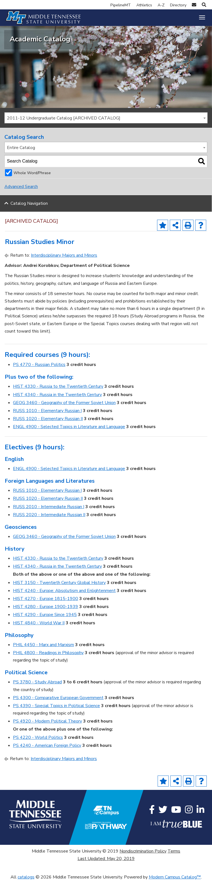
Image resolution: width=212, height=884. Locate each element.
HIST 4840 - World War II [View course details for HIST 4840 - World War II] (39, 626)
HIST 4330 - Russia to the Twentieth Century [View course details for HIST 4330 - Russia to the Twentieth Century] (58, 389)
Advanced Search (21, 189)
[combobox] (106, 120)
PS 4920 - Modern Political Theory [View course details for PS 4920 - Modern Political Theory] (47, 724)
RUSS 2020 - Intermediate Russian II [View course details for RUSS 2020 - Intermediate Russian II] (49, 517)
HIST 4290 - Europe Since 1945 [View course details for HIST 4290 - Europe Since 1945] (45, 618)
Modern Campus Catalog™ (175, 880)
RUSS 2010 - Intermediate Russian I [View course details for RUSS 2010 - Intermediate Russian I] (48, 509)
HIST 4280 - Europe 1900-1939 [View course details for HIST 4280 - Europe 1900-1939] (45, 609)
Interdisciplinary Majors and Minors (64, 258)
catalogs (26, 880)
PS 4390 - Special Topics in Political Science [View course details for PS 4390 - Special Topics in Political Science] (56, 708)
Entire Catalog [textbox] (21, 150)
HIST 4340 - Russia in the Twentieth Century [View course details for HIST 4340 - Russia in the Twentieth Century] (57, 397)
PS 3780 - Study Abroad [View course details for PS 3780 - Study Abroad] (37, 685)
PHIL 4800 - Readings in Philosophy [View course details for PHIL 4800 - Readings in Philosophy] (48, 655)
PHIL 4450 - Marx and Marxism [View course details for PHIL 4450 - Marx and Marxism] (43, 647)
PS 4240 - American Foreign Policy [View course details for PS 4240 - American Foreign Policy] (47, 748)
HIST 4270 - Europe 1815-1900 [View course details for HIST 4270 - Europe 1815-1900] (45, 601)
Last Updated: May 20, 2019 (106, 861)
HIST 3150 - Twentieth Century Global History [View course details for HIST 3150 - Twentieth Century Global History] (59, 585)
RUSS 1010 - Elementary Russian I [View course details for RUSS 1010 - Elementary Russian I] (47, 413)
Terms (174, 854)
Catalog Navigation (29, 206)
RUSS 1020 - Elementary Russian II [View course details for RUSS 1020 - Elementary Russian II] (48, 421)
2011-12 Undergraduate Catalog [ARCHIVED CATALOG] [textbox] (63, 121)
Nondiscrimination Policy (143, 854)
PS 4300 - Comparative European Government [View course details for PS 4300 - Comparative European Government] (58, 700)
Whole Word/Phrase (32, 175)
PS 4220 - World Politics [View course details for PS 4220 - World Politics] (38, 740)
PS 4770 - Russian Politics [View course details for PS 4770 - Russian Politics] (39, 367)
